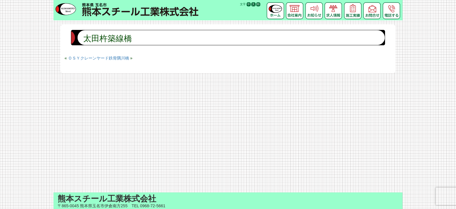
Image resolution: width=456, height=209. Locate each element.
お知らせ (314, 4)
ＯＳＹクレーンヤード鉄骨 (92, 58)
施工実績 (353, 4)
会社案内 (294, 4)
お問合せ (372, 4)
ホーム (275, 4)
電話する (391, 4)
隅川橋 (123, 58)
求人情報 (333, 4)
